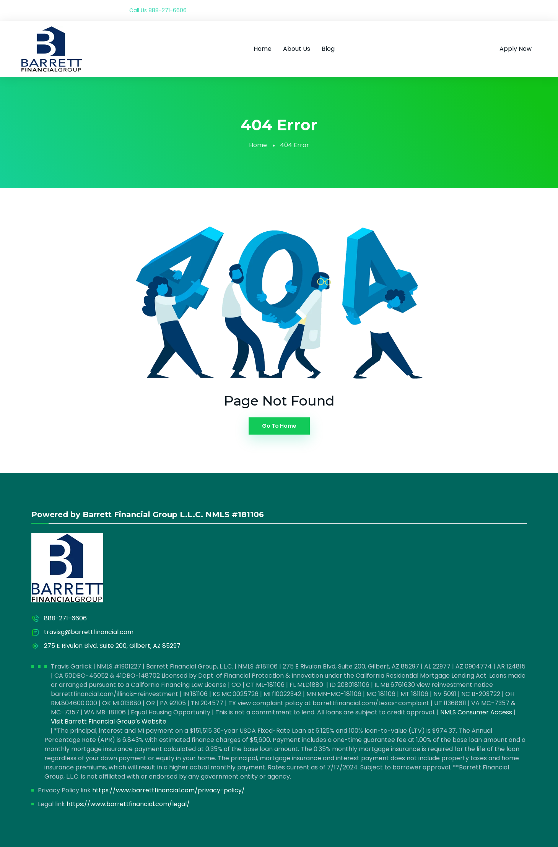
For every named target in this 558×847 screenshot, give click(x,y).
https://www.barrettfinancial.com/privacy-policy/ (168, 790)
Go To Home (279, 426)
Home (263, 48)
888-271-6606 (167, 10)
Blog (328, 48)
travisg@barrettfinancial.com (88, 632)
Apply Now (515, 48)
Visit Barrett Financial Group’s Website (108, 721)
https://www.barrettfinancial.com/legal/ (128, 804)
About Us (296, 48)
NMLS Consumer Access (476, 712)
